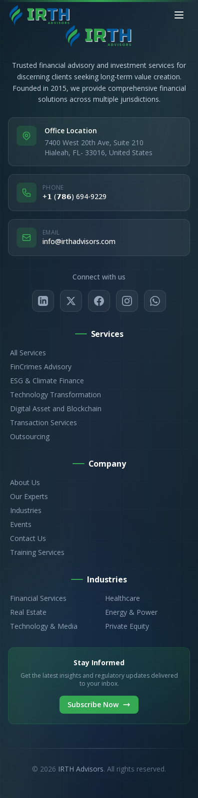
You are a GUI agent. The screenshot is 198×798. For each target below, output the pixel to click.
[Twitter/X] (71, 301)
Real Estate (27, 612)
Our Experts (28, 496)
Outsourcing (29, 436)
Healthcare (121, 598)
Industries (25, 510)
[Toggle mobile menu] (179, 15)
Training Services (36, 552)
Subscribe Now (99, 704)
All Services (27, 352)
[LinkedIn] (43, 301)
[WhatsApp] (155, 301)
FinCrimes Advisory (40, 366)
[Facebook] (99, 301)
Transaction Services (42, 422)
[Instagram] (127, 301)
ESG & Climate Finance (46, 380)
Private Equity (126, 626)
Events (20, 524)
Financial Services (37, 598)
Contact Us (27, 538)
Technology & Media (43, 626)
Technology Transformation (54, 394)
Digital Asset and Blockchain (55, 408)
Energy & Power (130, 612)
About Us (24, 482)
